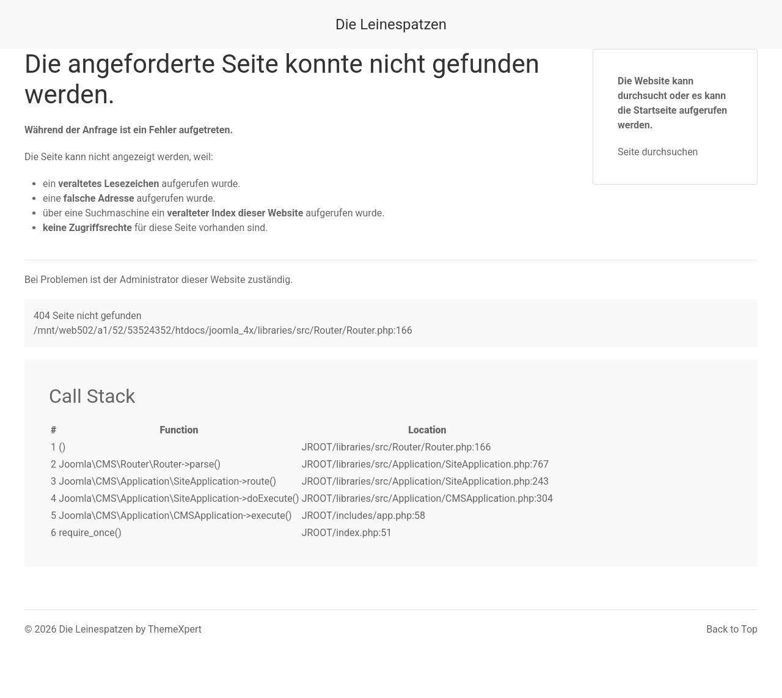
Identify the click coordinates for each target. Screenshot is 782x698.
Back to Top (732, 629)
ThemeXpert (175, 629)
